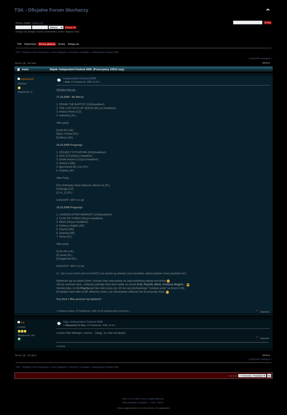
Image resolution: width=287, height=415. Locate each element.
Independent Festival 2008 (79, 78)
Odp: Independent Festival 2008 (83, 321)
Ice (22, 322)
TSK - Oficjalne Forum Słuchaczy (51, 10)
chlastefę (60, 346)
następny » (266, 58)
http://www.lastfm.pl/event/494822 (80, 273)
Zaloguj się (37, 23)
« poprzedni (254, 58)
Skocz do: (233, 376)
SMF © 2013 (141, 399)
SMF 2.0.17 (127, 399)
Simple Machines (156, 399)
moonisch (27, 79)
